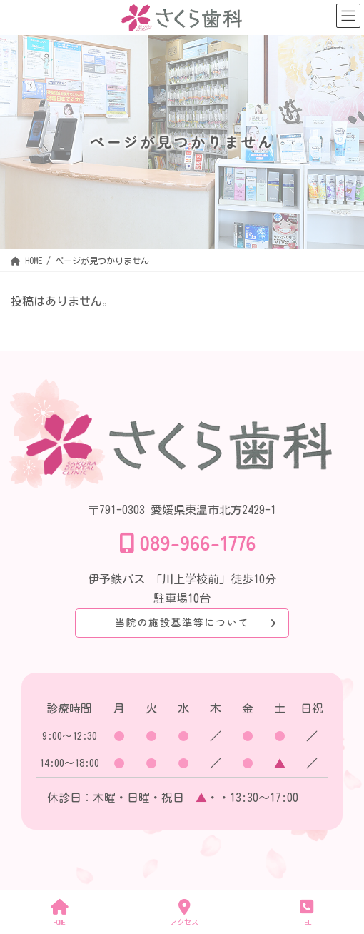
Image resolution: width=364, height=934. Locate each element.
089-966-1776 (198, 541)
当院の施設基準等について (182, 622)
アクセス (184, 912)
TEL (306, 912)
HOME (60, 912)
